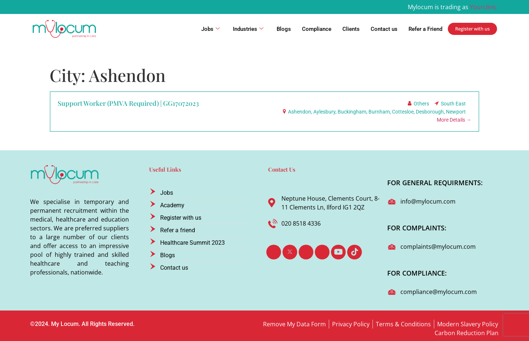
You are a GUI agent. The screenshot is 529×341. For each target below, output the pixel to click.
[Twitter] (290, 252)
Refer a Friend (425, 29)
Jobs (210, 29)
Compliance (316, 29)
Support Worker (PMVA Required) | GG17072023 (128, 103)
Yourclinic (483, 7)
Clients (351, 29)
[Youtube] (338, 252)
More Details (454, 120)
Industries (248, 29)
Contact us (384, 29)
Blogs (284, 29)
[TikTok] (354, 252)
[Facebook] (273, 252)
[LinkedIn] (306, 252)
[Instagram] (322, 252)
